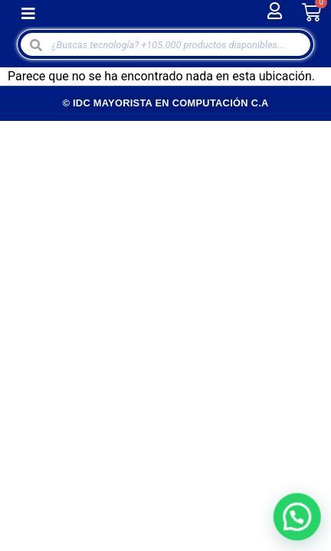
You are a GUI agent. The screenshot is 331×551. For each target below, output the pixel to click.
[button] (28, 13)
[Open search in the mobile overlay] (166, 44)
